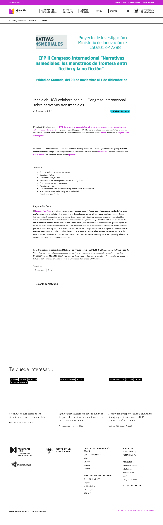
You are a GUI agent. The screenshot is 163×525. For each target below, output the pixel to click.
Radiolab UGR (120, 2)
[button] (128, 11)
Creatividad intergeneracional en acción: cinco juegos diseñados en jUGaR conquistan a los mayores (128, 417)
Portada (125, 111)
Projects (87, 482)
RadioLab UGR (128, 472)
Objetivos (87, 462)
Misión (86, 458)
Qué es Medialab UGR (92, 455)
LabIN (125, 476)
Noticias (33, 20)
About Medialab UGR (92, 479)
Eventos (45, 20)
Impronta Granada (130, 465)
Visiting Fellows (90, 486)
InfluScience (127, 469)
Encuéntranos (148, 2)
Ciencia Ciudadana (67, 380)
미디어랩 (87, 493)
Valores (87, 465)
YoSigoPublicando (130, 479)
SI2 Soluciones (41, 511)
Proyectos (32, 380)
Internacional (14, 2)
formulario (102, 152)
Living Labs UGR (134, 2)
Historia (87, 469)
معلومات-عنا (89, 489)
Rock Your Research (19, 383)
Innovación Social (117, 380)
